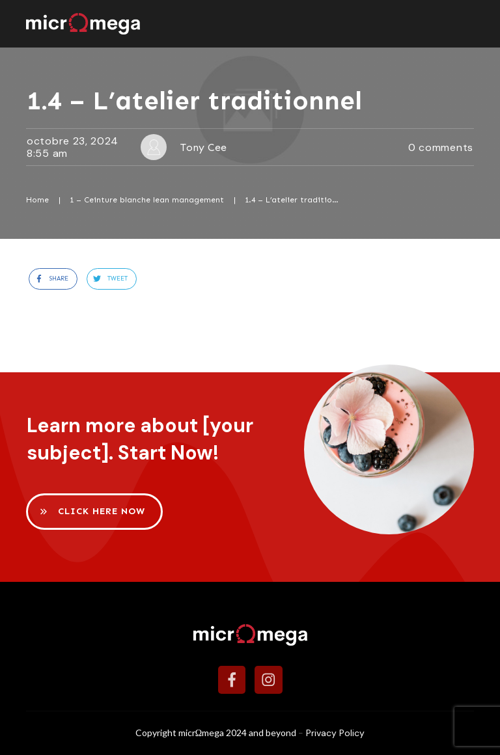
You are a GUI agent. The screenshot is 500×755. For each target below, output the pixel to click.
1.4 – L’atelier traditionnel (194, 101)
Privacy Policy (335, 733)
